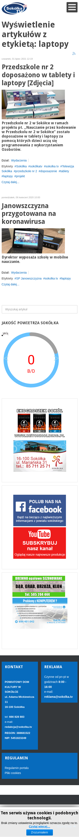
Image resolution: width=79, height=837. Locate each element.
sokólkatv (36, 166)
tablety (64, 171)
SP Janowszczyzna (29, 278)
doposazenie (48, 171)
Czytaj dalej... (10, 182)
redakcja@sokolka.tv (18, 726)
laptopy (8, 176)
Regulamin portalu (17, 768)
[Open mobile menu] (72, 7)
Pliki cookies (13, 773)
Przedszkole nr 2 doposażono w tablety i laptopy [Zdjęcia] (38, 75)
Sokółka (21, 166)
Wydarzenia (19, 160)
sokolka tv (52, 166)
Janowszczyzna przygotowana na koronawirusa (29, 214)
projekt (20, 176)
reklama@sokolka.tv (58, 696)
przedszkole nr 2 (26, 171)
